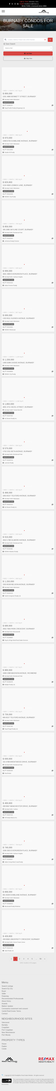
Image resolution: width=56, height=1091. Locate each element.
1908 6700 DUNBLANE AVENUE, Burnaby (20, 141)
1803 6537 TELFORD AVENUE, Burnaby (19, 496)
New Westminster (8, 1032)
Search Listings (7, 986)
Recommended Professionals (12, 998)
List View (28, 53)
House (4, 1044)
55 (41, 959)
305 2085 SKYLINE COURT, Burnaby (18, 230)
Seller (4, 993)
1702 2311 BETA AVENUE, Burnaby (17, 451)
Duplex (4, 1046)
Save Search (9, 44)
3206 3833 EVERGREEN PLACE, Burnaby (20, 850)
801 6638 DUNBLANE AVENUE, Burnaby (19, 895)
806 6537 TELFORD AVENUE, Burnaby (19, 717)
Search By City (7, 988)
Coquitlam (5, 1027)
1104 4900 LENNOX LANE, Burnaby (17, 185)
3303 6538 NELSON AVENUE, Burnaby (19, 584)
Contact (5, 1013)
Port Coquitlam (7, 1030)
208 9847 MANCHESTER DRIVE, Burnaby (20, 806)
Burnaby (5, 1025)
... (36, 959)
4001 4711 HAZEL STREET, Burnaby (18, 407)
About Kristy (6, 1001)
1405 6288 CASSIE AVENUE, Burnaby (18, 363)
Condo (4, 1049)
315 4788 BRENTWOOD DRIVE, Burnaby (20, 762)
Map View (28, 58)
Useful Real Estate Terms (11, 1011)
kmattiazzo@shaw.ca (31, 4)
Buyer (4, 991)
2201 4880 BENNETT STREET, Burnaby (19, 96)
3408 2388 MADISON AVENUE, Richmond (20, 673)
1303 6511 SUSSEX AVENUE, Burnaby (19, 318)
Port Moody (6, 1035)
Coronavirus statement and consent (15, 1008)
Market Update (7, 1006)
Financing (5, 996)
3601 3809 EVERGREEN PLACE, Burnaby (20, 274)
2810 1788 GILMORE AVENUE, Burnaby (19, 540)
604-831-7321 (33, 1)
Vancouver (5, 1022)
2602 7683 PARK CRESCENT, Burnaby (19, 629)
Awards (4, 1003)
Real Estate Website (27, 1075)
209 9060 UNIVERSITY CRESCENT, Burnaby (21, 939)
